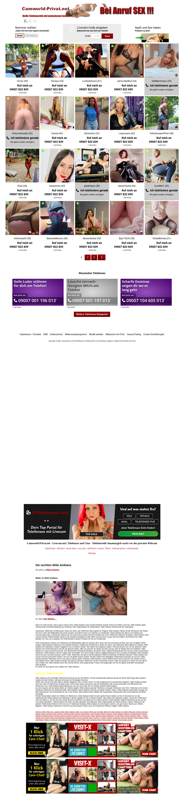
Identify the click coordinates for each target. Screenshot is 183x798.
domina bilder (118, 714)
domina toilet (85, 716)
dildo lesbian (116, 712)
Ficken (92, 716)
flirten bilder (106, 720)
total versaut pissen (125, 720)
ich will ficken (120, 716)
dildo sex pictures (82, 712)
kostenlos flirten (96, 720)
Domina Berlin (48, 716)
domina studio (68, 714)
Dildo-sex (92, 712)
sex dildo (124, 712)
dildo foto (107, 712)
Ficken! (103, 718)
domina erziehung (73, 716)
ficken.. (139, 716)
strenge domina (60, 716)
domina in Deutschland (132, 714)
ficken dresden (130, 716)
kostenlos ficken (71, 718)
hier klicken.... (50, 619)
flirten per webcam (74, 720)
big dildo (100, 712)
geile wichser (139, 718)
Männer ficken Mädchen (105, 716)
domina (139, 712)
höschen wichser (127, 718)
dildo (44, 712)
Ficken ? (97, 718)
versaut (114, 720)
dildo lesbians (52, 570)
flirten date (86, 720)
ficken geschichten (57, 718)
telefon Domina (106, 714)
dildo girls (132, 712)
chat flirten (39, 720)
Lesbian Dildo (59, 712)
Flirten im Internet (50, 720)
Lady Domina (95, 714)
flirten (146, 718)
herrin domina (58, 714)
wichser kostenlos (113, 718)
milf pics (39, 712)
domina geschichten (82, 714)
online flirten (62, 720)
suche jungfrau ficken (85, 718)
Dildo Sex (50, 712)
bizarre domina (46, 714)
